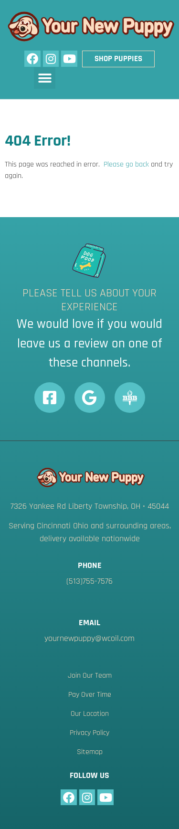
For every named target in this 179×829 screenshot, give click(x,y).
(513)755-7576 (89, 581)
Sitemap (90, 752)
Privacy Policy (89, 733)
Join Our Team (90, 676)
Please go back (126, 164)
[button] (44, 78)
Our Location (90, 714)
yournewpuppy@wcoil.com (89, 638)
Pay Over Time (89, 695)
